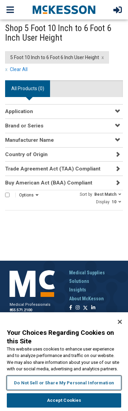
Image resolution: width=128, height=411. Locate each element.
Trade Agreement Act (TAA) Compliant (52, 169)
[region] (64, 361)
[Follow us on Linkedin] (93, 308)
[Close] (119, 321)
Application (19, 111)
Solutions (79, 281)
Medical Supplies (87, 272)
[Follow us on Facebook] (70, 308)
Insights (77, 289)
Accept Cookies (64, 400)
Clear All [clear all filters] (19, 69)
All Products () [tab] (27, 88)
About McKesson (86, 298)
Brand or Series (24, 126)
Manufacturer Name (29, 140)
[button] (100, 194)
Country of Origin (26, 154)
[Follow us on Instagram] (78, 308)
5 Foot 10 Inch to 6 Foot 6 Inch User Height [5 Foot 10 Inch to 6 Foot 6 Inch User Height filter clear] (54, 57)
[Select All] (7, 195)
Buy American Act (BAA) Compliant (48, 183)
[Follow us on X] (85, 308)
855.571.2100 (21, 310)
